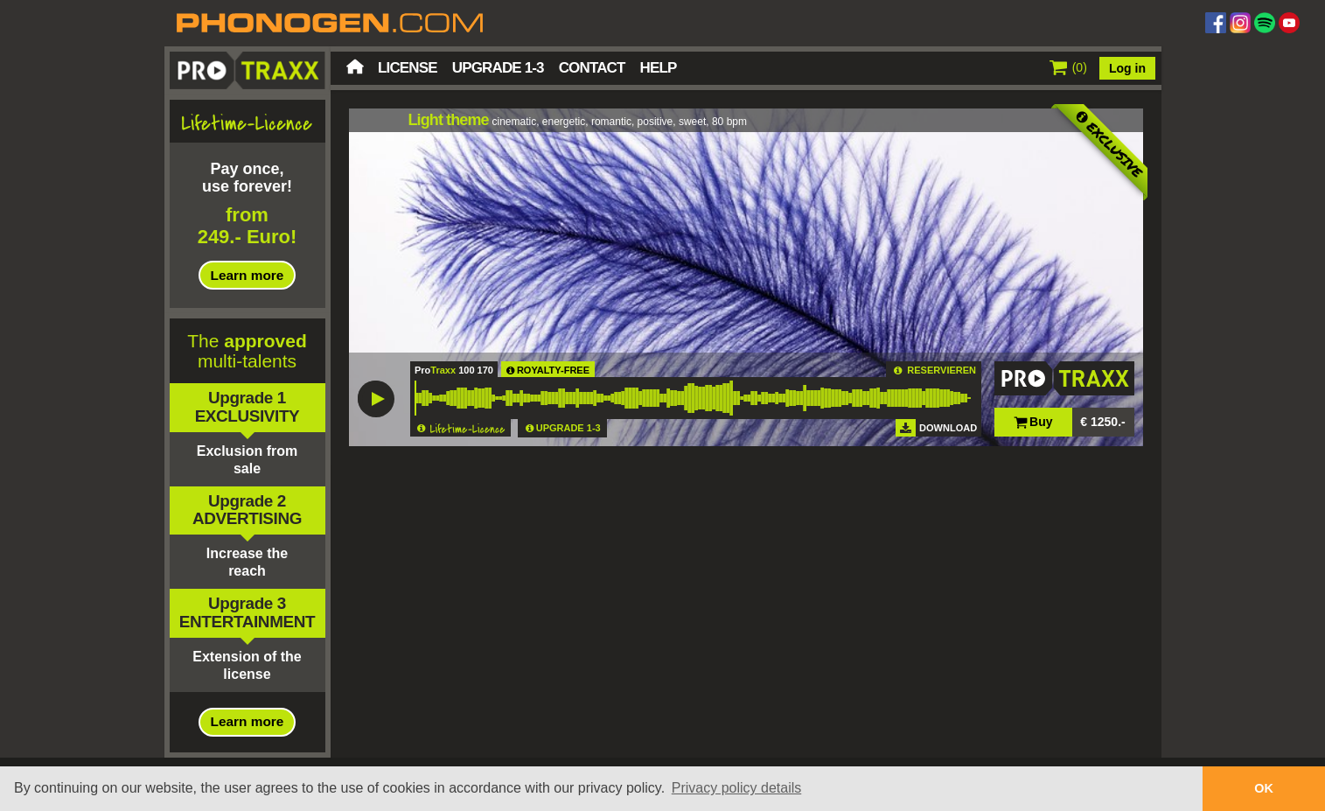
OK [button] (1263, 788)
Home (355, 66)
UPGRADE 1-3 (568, 428)
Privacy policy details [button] (737, 787)
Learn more (247, 275)
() (1068, 67)
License (407, 67)
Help (658, 67)
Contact (592, 67)
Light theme (448, 120)
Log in (1127, 68)
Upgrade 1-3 (498, 67)
